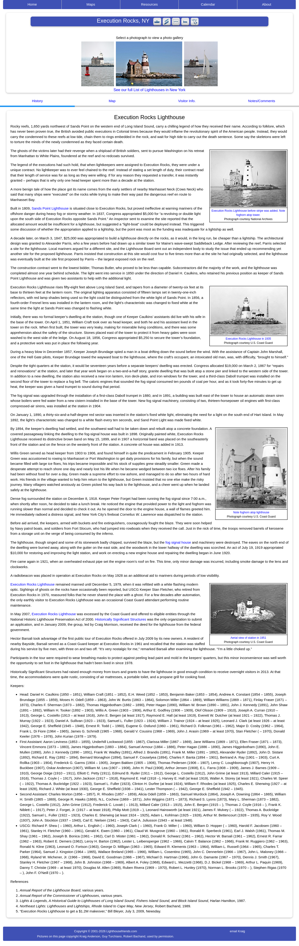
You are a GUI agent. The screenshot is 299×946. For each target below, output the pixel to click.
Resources (149, 4)
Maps (90, 4)
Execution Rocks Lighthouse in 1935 (248, 338)
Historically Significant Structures (120, 619)
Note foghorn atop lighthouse (251, 512)
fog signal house (178, 542)
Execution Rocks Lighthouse (32, 584)
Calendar (208, 4)
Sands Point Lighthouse (50, 208)
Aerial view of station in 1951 (248, 637)
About (266, 4)
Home (32, 4)
